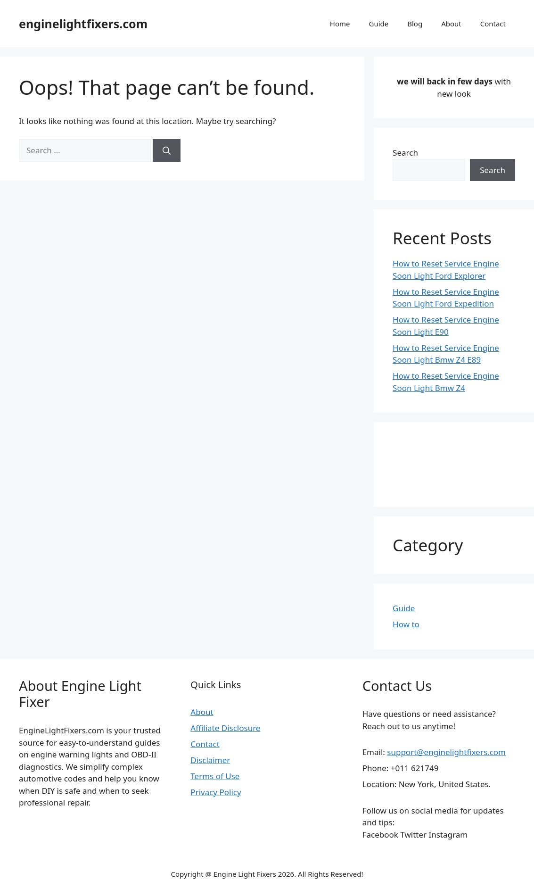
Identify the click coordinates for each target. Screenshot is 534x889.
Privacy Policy (215, 792)
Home (340, 23)
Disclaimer (210, 760)
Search (405, 152)
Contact (493, 23)
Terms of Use (214, 776)
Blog (414, 23)
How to (406, 624)
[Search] (167, 150)
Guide (378, 23)
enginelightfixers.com (83, 24)
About (451, 23)
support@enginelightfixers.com (446, 752)
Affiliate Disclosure (225, 728)
